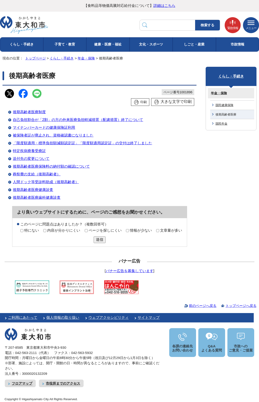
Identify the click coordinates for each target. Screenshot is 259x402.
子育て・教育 (65, 44)
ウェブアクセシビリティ (108, 317)
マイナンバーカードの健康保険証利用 (44, 127)
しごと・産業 (194, 44)
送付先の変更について (31, 159)
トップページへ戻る (241, 306)
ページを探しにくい (105, 230)
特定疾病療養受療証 (29, 151)
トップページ (35, 58)
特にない (31, 230)
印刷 (143, 102)
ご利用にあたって (22, 317)
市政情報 (237, 44)
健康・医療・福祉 (108, 44)
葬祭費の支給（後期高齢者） (36, 174)
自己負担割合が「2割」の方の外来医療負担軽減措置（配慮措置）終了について (78, 120)
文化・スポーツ (151, 44)
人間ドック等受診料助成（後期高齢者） (46, 182)
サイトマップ (149, 317)
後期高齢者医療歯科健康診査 (36, 197)
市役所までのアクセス (63, 383)
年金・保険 (86, 58)
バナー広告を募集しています (129, 271)
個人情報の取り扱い (62, 317)
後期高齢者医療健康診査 (33, 190)
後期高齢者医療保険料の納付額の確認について (51, 166)
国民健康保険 (224, 105)
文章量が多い (171, 230)
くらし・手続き (22, 44)
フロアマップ (22, 383)
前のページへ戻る (202, 306)
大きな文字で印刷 (176, 101)
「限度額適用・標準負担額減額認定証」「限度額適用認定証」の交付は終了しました (82, 143)
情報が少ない (141, 230)
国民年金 (221, 123)
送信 (99, 239)
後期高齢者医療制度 (29, 112)
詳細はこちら (164, 6)
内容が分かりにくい (63, 230)
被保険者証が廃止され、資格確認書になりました (53, 135)
